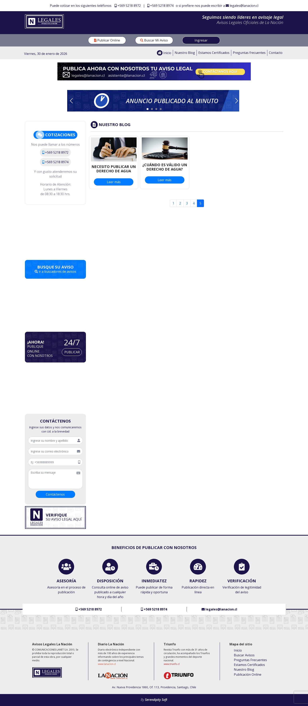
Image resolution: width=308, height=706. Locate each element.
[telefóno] (52, 462)
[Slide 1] (148, 109)
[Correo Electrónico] (51, 451)
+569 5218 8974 (160, 5)
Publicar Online (107, 40)
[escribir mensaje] (51, 479)
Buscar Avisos (244, 655)
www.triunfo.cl (172, 664)
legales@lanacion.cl (242, 5)
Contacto (275, 52)
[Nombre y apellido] (51, 440)
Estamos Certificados (213, 52)
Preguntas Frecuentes (250, 660)
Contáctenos (55, 494)
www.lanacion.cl (107, 664)
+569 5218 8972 (128, 5)
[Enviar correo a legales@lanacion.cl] (154, 71)
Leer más (114, 182)
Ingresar (201, 40)
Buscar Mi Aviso (154, 40)
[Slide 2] (152, 109)
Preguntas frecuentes (249, 52)
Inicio (164, 52)
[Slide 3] (156, 109)
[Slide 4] (161, 109)
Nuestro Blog (185, 52)
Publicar (72, 352)
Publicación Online (247, 674)
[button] (153, 101)
